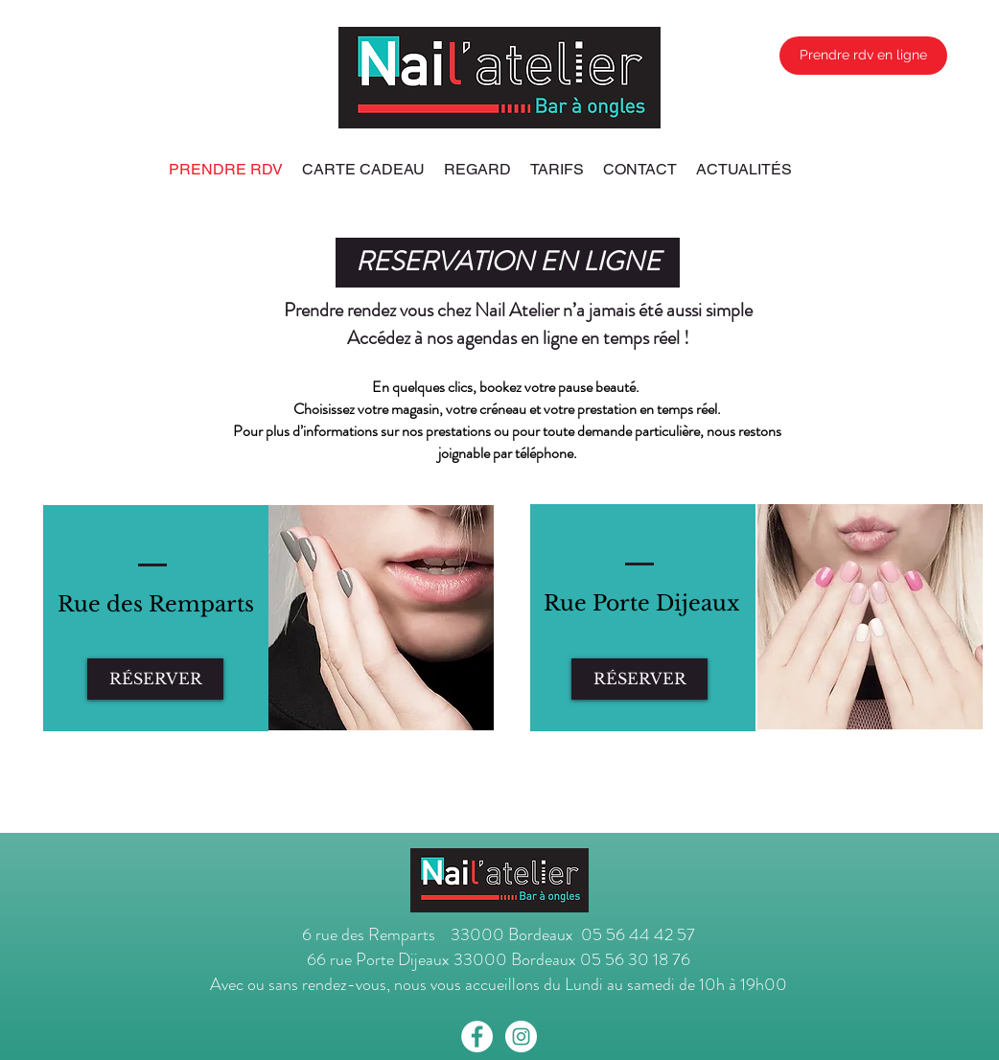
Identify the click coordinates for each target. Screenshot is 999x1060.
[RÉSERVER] (155, 679)
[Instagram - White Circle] (521, 1036)
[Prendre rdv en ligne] (863, 55)
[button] (508, 263)
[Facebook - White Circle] (477, 1036)
